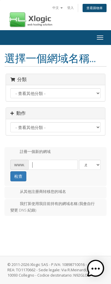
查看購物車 (94, 8)
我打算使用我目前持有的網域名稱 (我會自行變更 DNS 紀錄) (52, 207)
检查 (18, 176)
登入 (70, 7)
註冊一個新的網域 (30, 152)
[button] (95, 268)
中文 (57, 7)
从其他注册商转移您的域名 (38, 192)
